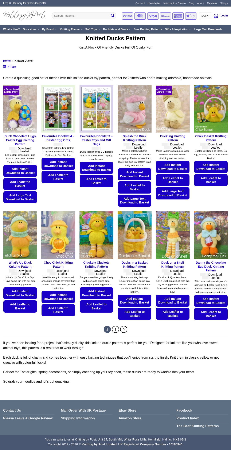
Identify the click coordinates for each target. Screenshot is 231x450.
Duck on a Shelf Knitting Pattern (172, 264)
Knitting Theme (71, 29)
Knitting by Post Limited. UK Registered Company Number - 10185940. (132, 444)
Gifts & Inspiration (178, 29)
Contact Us (12, 410)
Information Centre (174, 3)
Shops (224, 3)
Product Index (187, 418)
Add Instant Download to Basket (20, 171)
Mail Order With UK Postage (83, 410)
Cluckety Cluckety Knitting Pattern (96, 264)
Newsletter (154, 3)
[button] (216, 15)
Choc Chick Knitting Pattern (58, 264)
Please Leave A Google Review (27, 418)
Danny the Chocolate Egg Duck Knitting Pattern (211, 266)
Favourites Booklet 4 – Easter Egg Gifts (58, 138)
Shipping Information (78, 418)
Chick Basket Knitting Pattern (211, 138)
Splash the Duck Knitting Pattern (134, 138)
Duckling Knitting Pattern (172, 138)
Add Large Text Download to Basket (20, 197)
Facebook (184, 410)
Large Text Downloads (208, 29)
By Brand (49, 29)
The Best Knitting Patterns (197, 426)
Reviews (212, 3)
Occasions (31, 29)
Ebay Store (127, 410)
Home (7, 60)
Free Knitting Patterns (148, 29)
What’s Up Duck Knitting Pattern (20, 264)
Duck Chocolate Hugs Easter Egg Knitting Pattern (20, 140)
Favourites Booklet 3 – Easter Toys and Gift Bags (96, 140)
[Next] (123, 329)
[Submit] (112, 15)
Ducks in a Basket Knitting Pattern (135, 264)
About (200, 3)
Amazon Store (130, 418)
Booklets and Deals (117, 29)
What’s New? (11, 29)
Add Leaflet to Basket (20, 184)
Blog (191, 3)
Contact (140, 3)
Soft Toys (92, 29)
